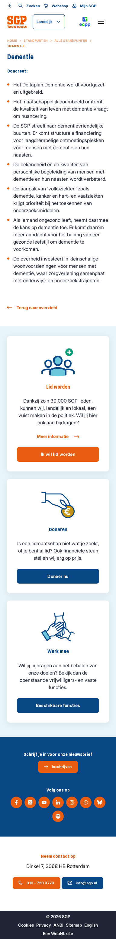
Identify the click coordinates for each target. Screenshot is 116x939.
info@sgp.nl (82, 882)
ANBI (58, 925)
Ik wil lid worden (58, 454)
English (91, 925)
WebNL (58, 933)
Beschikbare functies (58, 705)
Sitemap (74, 925)
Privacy (43, 925)
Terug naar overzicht (32, 307)
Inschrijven (58, 766)
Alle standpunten (70, 40)
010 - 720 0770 (36, 882)
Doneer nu (57, 576)
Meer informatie (58, 437)
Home (12, 40)
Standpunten (36, 40)
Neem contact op (58, 856)
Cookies (26, 925)
